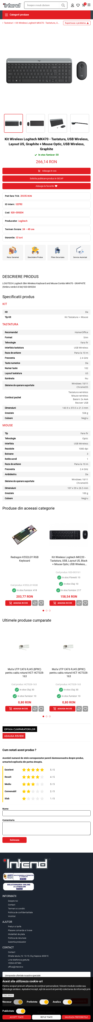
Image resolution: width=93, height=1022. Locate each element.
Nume (5, 809)
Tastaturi (8, 23)
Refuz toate (46, 1017)
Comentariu (8, 820)
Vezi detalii (8, 995)
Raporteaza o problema (77, 23)
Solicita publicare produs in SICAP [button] (46, 178)
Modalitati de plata (16, 934)
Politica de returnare (17, 938)
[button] (63, 5)
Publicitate (13, 1011)
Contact (11, 905)
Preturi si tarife (14, 927)
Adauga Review (14, 736)
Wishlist (11, 916)
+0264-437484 (14, 963)
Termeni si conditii (16, 909)
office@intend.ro (15, 967)
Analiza (62, 1002)
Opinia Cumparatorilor (19, 729)
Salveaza (14, 840)
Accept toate (17, 1017)
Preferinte (38, 1002)
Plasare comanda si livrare (20, 930)
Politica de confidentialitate (20, 912)
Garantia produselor (17, 942)
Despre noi (13, 901)
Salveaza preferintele (76, 1017)
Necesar (12, 1002)
